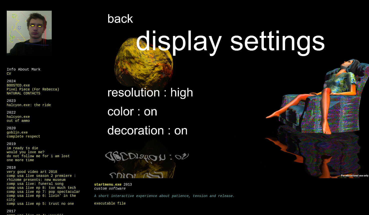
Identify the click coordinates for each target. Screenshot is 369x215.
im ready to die (22, 147)
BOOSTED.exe (18, 85)
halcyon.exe (18, 116)
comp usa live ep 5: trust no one (40, 203)
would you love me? (25, 151)
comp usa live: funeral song (35, 183)
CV (9, 73)
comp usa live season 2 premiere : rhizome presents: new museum (41, 177)
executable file (110, 203)
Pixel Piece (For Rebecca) (33, 89)
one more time (20, 159)
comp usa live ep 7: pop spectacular (43, 191)
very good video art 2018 (32, 171)
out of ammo (18, 120)
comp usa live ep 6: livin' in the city (41, 197)
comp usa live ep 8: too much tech (41, 187)
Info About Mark (23, 69)
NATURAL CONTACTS (23, 93)
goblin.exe (17, 132)
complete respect (23, 136)
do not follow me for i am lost (38, 155)
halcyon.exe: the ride (29, 104)
